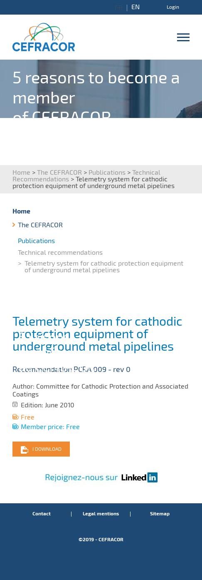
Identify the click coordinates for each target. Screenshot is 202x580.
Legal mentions (101, 514)
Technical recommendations (60, 252)
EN (135, 7)
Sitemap (160, 514)
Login (173, 7)
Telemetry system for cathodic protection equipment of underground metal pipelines (104, 267)
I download (47, 449)
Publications (107, 172)
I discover (160, 158)
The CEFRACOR (59, 172)
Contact (41, 514)
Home (21, 172)
